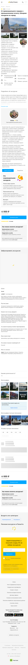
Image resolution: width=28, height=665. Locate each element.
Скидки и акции (14, 590)
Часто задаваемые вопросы (14, 584)
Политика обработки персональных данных (14, 600)
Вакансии (17, 647)
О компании (7, 645)
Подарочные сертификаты (14, 587)
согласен (8, 558)
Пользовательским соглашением (11, 567)
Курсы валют (14, 605)
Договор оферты (14, 595)
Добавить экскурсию (14, 635)
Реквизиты (23, 647)
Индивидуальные (6, 519)
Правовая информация (7, 647)
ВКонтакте (12, 628)
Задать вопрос (7, 170)
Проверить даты (14, 217)
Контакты (14, 649)
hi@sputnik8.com (14, 630)
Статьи (14, 582)
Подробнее (20, 170)
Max (17, 628)
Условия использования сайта (14, 598)
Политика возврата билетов (14, 592)
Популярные (17, 519)
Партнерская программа (17, 645)
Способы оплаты (14, 603)
